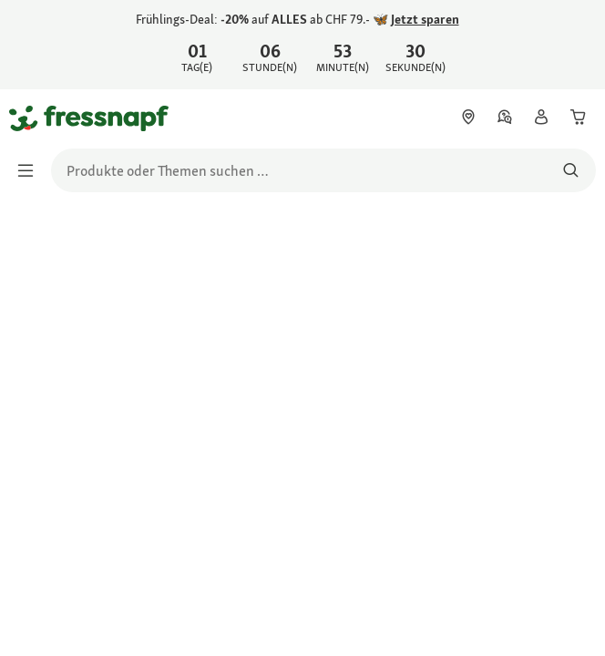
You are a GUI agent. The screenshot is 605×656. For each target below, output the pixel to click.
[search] (323, 170)
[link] (302, 44)
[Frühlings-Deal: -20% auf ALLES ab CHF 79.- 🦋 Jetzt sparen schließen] (576, 42)
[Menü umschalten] (31, 170)
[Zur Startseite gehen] (30, 117)
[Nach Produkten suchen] (571, 170)
